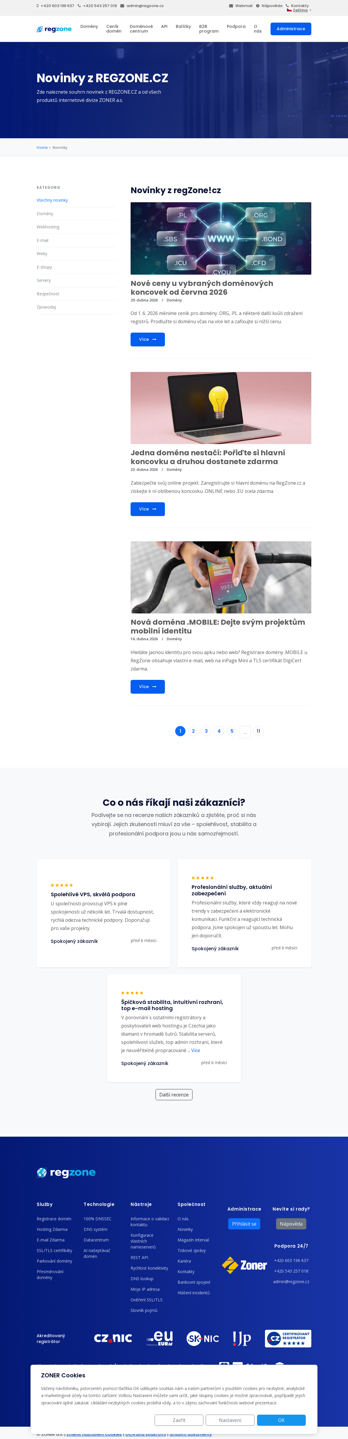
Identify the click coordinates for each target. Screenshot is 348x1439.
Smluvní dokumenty (191, 1434)
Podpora (236, 26)
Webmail (241, 6)
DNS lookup (142, 1278)
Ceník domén (113, 28)
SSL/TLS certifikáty (54, 1250)
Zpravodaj (46, 307)
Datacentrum (96, 1240)
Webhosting (48, 227)
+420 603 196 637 (55, 6)
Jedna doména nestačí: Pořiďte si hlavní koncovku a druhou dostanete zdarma (208, 457)
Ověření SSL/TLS (147, 1299)
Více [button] (193, 1050)
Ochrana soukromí (145, 1434)
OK (284, 1420)
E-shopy (44, 267)
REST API (139, 1257)
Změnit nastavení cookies (94, 1434)
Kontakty (297, 6)
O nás (258, 28)
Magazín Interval (193, 1240)
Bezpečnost (48, 293)
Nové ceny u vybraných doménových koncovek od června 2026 (202, 287)
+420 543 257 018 (97, 6)
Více (147, 339)
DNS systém (95, 1229)
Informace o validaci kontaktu (150, 1221)
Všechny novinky (52, 200)
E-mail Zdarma (51, 1240)
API (164, 26)
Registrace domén (54, 1218)
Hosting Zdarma (52, 1229)
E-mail (42, 240)
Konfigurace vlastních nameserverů (143, 1241)
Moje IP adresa (145, 1289)
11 (258, 731)
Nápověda (269, 6)
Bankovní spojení (194, 1282)
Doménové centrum (141, 28)
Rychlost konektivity (149, 1268)
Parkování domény (54, 1261)
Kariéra (184, 1261)
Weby (42, 253)
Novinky (185, 1229)
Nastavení (240, 1420)
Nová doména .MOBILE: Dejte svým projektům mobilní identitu (218, 626)
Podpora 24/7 (291, 1246)
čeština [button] (297, 10)
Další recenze (174, 1094)
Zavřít (195, 1420)
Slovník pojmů (144, 1310)
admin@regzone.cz (142, 6)
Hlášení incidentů (194, 1292)
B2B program (209, 28)
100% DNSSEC (98, 1218)
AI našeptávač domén (97, 1253)
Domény (89, 26)
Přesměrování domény (50, 1274)
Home (42, 147)
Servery (44, 280)
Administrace (291, 29)
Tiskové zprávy (192, 1250)
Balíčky (183, 26)
